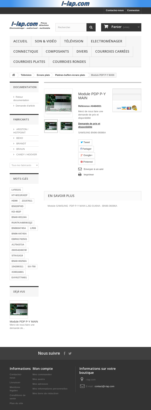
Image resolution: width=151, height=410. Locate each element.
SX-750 (31, 266)
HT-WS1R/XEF (19, 195)
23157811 (27, 200)
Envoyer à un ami (93, 169)
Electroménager (106, 41)
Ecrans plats (43, 75)
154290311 (17, 266)
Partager (86, 148)
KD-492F (16, 211)
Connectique (25, 51)
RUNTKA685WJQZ (22, 222)
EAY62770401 (19, 277)
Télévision (73, 41)
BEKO (19, 138)
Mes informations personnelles (50, 388)
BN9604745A (19, 228)
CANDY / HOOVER (26, 154)
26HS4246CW (19, 250)
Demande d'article (25, 105)
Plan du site (16, 403)
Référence (84, 106)
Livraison (15, 382)
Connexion (133, 10)
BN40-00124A (19, 217)
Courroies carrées (112, 51)
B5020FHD (17, 206)
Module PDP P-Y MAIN (24, 321)
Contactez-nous (115, 10)
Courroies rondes (69, 61)
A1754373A (18, 244)
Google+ (87, 155)
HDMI (15, 200)
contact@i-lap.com (104, 386)
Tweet (85, 142)
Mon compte (43, 368)
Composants (57, 51)
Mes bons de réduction (45, 393)
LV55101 (16, 189)
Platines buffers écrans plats (70, 75)
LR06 (33, 228)
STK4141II (17, 255)
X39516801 (18, 272)
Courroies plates (29, 61)
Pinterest (87, 161)
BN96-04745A (19, 233)
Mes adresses (40, 384)
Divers (82, 51)
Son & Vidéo (45, 41)
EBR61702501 (19, 239)
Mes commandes (42, 374)
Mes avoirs (39, 379)
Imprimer (89, 174)
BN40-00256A (19, 261)
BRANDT (21, 143)
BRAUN (20, 149)
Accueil (20, 41)
